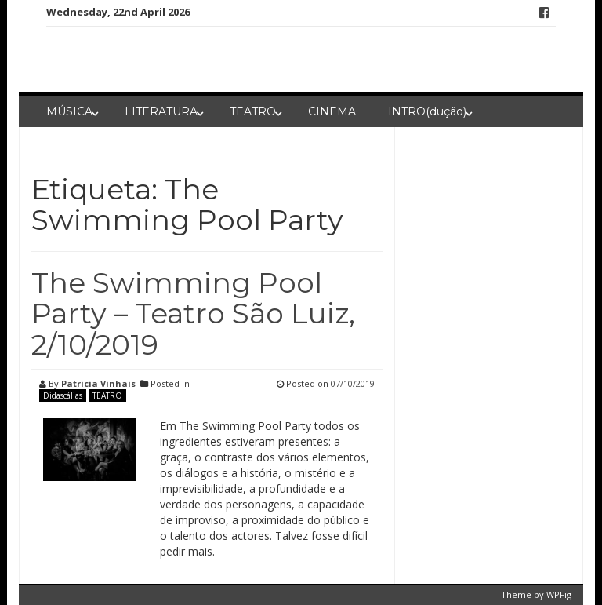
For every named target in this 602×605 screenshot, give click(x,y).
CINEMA (332, 111)
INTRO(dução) (427, 111)
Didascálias (62, 395)
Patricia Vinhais (98, 383)
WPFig (558, 594)
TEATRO (253, 111)
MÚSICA (69, 111)
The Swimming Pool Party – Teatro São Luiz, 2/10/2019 (193, 313)
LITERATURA (161, 111)
